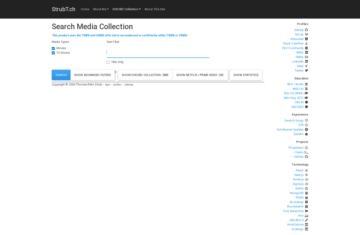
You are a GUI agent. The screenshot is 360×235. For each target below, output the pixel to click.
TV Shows (63, 52)
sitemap (128, 84)
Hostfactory (295, 224)
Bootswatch (295, 206)
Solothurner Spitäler (290, 129)
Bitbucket (297, 39)
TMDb (299, 57)
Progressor (296, 147)
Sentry (299, 188)
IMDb (300, 52)
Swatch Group (294, 120)
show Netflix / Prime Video (200, 75)
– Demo (298, 152)
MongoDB (297, 193)
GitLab (299, 34)
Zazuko (298, 134)
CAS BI (299, 102)
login (108, 84)
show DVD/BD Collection (145, 75)
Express (298, 184)
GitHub (299, 30)
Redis (300, 197)
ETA (301, 125)
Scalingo (298, 229)
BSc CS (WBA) (294, 93)
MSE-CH (298, 89)
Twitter (299, 70)
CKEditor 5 (296, 220)
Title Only (117, 62)
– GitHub (297, 156)
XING (300, 66)
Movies (61, 48)
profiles (117, 84)
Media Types (60, 42)
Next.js (299, 175)
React (300, 170)
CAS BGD (297, 107)
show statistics (246, 75)
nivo (301, 215)
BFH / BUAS (295, 84)
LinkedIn (298, 61)
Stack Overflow (293, 43)
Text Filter (113, 42)
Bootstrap (297, 202)
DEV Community (293, 48)
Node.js (298, 179)
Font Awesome (293, 211)
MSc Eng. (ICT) (294, 98)
